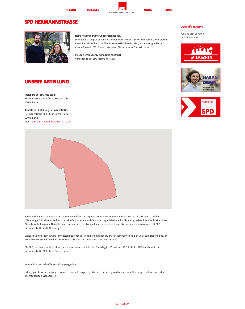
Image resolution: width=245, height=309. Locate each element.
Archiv (148, 10)
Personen (93, 10)
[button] (88, 170)
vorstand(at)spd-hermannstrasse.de (50, 121)
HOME (168, 10)
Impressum (122, 303)
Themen (71, 10)
